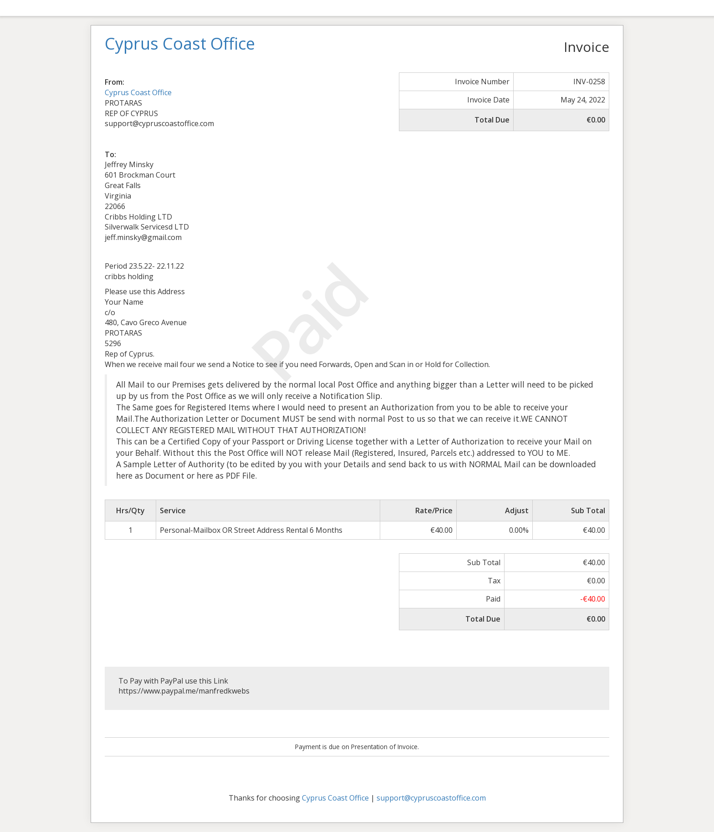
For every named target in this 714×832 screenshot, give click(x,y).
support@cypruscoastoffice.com (431, 798)
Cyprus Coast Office (138, 92)
